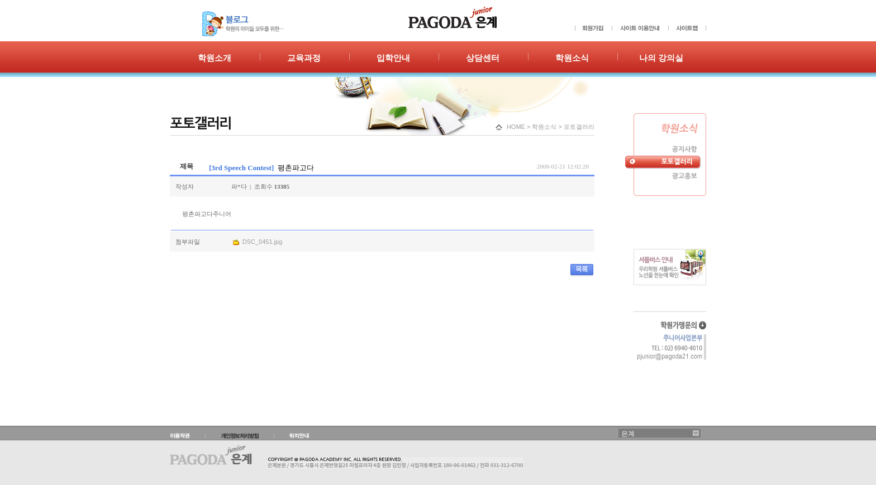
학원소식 (544, 126)
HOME (516, 126)
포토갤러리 (579, 126)
